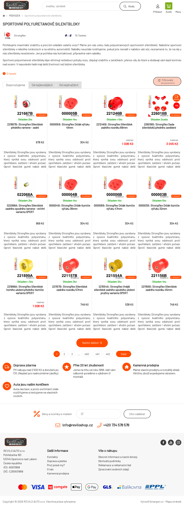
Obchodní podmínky (109, 461)
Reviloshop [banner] (18, 5)
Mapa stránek (173, 501)
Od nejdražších (68, 85)
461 (97, 354)
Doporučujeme (15, 85)
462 (108, 354)
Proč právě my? (56, 465)
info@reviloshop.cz (77, 425)
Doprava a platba (57, 461)
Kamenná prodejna (58, 473)
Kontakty (52, 456)
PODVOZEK (14, 15)
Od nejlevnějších (42, 85)
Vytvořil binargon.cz (152, 501)
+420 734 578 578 (116, 425)
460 (86, 354)
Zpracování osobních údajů (113, 469)
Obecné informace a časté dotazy (117, 456)
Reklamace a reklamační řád (114, 465)
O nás (50, 469)
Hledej (131, 6)
